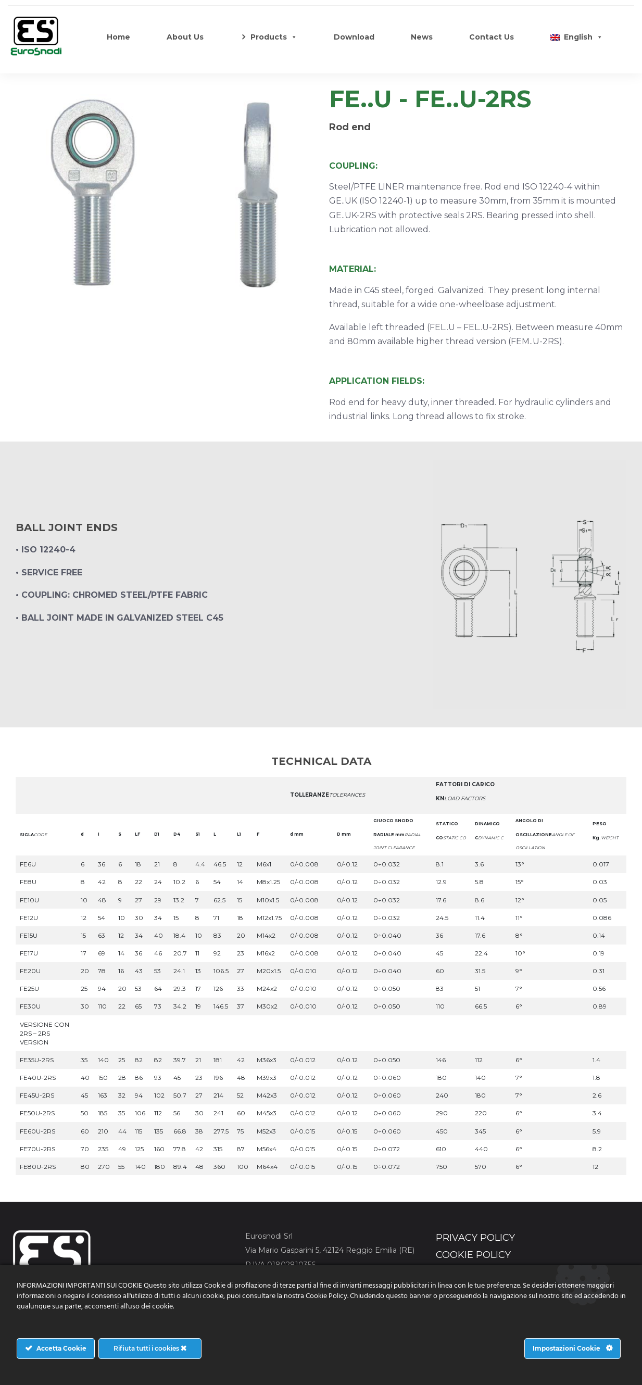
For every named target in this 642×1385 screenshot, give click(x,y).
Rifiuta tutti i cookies (150, 1348)
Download (354, 37)
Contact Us (491, 37)
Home (118, 37)
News (422, 37)
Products (273, 37)
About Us (185, 37)
